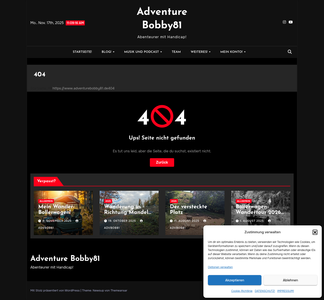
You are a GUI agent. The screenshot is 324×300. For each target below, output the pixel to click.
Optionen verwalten (220, 267)
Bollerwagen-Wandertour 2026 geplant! (258, 212)
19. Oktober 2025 (122, 221)
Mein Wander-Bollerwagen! (56, 209)
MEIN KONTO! (231, 52)
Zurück (162, 162)
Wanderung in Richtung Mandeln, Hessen (128, 212)
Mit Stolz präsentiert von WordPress (55, 290)
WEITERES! (199, 52)
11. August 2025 (187, 221)
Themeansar (118, 290)
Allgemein (46, 201)
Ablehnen (290, 280)
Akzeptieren (234, 280)
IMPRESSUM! (285, 291)
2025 (108, 201)
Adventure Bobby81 (65, 259)
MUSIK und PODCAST (142, 52)
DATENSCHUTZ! (265, 291)
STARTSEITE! (82, 52)
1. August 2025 (252, 221)
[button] (315, 232)
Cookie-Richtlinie (242, 291)
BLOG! (107, 52)
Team (176, 52)
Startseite (38, 88)
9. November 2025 (57, 221)
